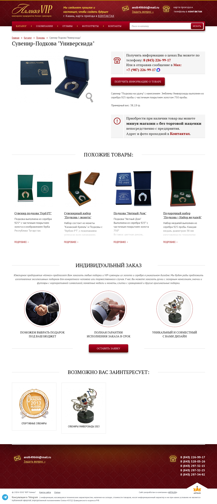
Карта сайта (45, 492)
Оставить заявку (108, 348)
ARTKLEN (172, 492)
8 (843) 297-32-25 (192, 470)
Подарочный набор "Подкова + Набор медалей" (182, 215)
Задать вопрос (141, 11)
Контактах (180, 133)
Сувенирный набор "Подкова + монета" (77, 215)
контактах (195, 11)
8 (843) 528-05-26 (192, 461)
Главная (15, 37)
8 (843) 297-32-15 (192, 466)
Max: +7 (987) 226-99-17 (154, 67)
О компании (44, 26)
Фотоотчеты (90, 26)
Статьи (57, 492)
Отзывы (67, 26)
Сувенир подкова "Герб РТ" (33, 213)
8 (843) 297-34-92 (192, 474)
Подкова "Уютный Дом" (130, 213)
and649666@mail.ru (145, 7)
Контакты (114, 26)
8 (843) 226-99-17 (157, 60)
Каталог (21, 26)
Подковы (40, 37)
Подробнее (20, 242)
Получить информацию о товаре (138, 81)
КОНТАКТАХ (106, 16)
